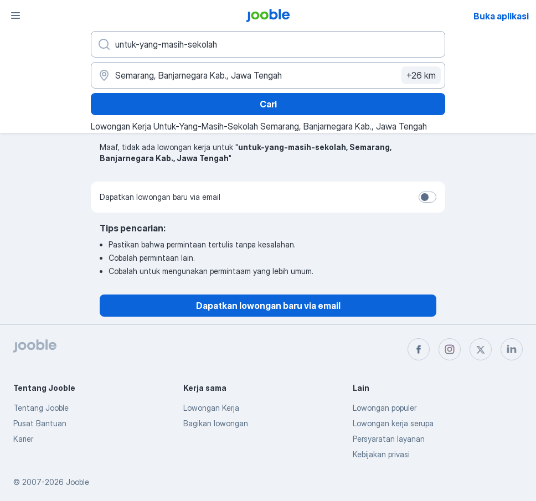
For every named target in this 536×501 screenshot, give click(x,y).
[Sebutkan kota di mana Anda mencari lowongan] (268, 75)
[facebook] (419, 349)
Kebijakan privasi (381, 454)
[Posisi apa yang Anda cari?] (268, 44)
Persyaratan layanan (389, 438)
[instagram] (450, 349)
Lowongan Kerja (211, 407)
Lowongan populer (384, 407)
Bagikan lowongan (215, 423)
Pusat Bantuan (39, 423)
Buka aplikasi (501, 16)
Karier (23, 438)
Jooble (77, 482)
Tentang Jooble (41, 407)
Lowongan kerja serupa (393, 423)
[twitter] (481, 349)
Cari (268, 104)
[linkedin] (512, 349)
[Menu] (15, 15)
